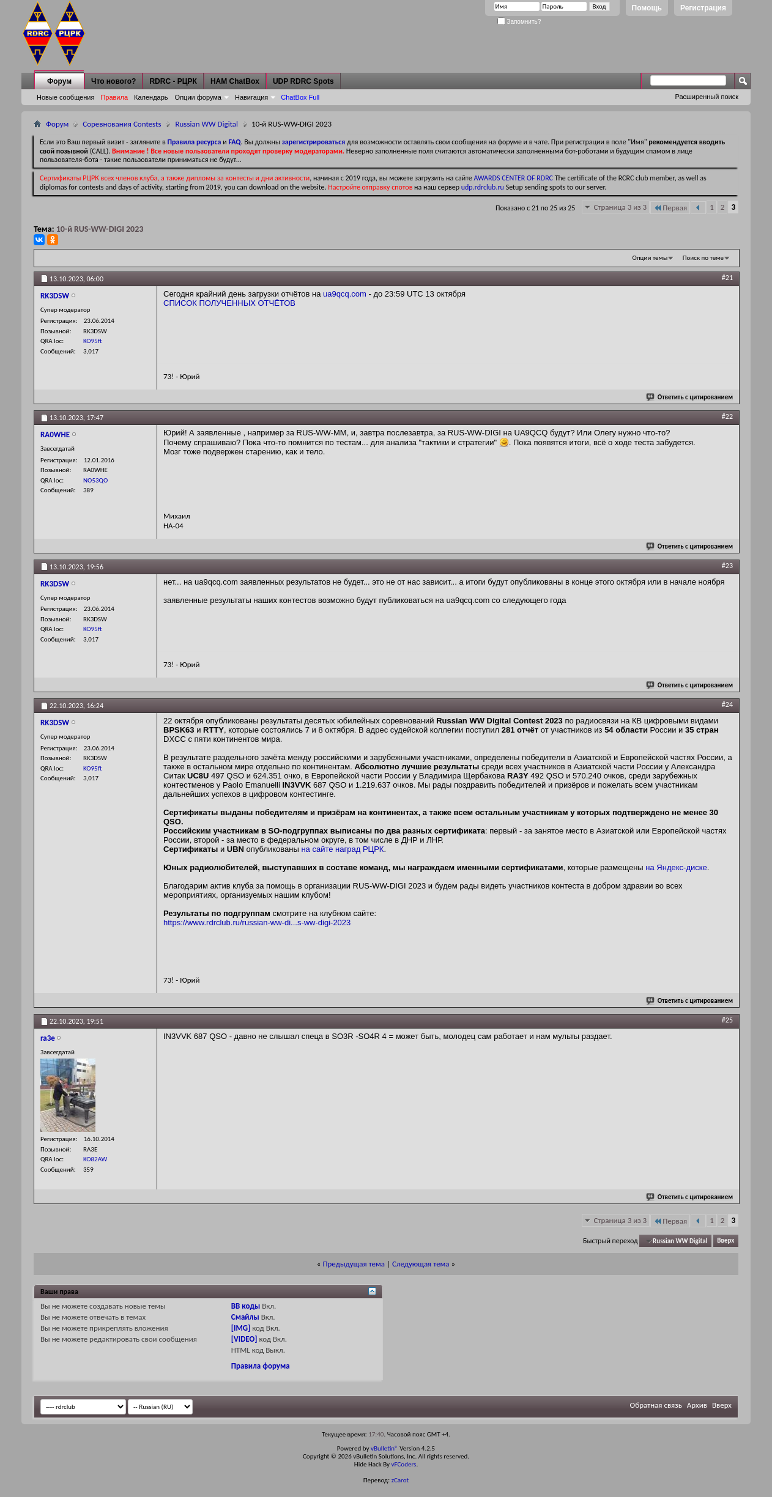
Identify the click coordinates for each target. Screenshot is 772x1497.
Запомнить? (519, 21)
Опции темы (650, 258)
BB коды (246, 1305)
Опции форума (198, 97)
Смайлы (245, 1316)
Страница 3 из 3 (620, 207)
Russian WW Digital (206, 123)
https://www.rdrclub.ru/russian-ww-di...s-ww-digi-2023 (257, 922)
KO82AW (95, 1159)
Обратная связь (656, 1405)
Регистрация (703, 8)
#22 (727, 416)
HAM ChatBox (234, 81)
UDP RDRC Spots (303, 81)
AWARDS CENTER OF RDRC (513, 178)
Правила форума (260, 1365)
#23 (727, 565)
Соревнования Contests (122, 123)
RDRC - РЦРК (172, 81)
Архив (697, 1405)
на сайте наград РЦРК (342, 849)
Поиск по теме (703, 258)
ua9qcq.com (344, 293)
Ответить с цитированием (690, 397)
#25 (727, 1020)
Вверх (725, 1241)
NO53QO (95, 480)
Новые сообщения (65, 97)
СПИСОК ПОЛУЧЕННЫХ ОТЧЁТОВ (229, 303)
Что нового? (113, 81)
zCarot (400, 1480)
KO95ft (92, 341)
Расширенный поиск (706, 96)
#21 (727, 277)
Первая (670, 207)
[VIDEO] (244, 1339)
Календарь (151, 97)
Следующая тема (421, 1263)
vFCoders (404, 1464)
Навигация (251, 97)
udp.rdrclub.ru (482, 187)
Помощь (647, 8)
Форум (59, 81)
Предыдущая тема (353, 1263)
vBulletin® (384, 1448)
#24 (727, 704)
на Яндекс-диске (676, 867)
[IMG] (241, 1328)
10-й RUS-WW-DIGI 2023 (100, 229)
